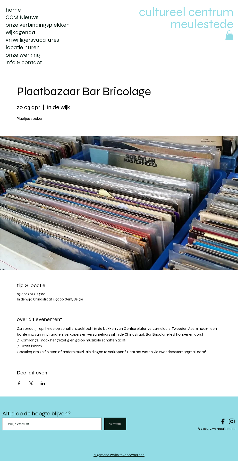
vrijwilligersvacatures (32, 39)
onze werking (23, 54)
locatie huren (23, 47)
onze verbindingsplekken (38, 24)
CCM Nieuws (22, 17)
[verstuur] (115, 424)
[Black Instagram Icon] (232, 421)
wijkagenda (20, 32)
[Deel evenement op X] (31, 383)
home (13, 9)
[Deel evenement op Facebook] (19, 383)
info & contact (24, 62)
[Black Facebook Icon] (223, 421)
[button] (229, 35)
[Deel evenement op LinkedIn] (43, 383)
